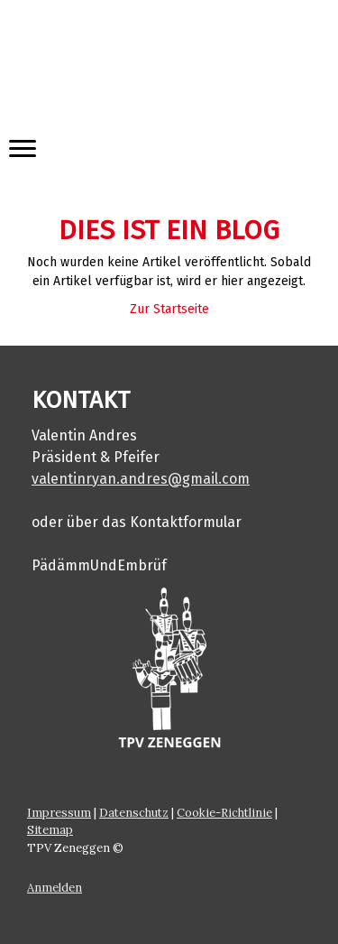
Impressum (59, 812)
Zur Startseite (169, 309)
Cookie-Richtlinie (224, 812)
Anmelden (54, 887)
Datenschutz (134, 812)
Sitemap (50, 830)
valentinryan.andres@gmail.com (141, 478)
